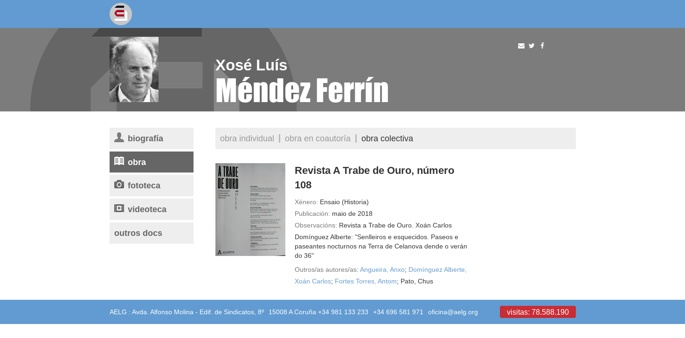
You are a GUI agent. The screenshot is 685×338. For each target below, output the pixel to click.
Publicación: (312, 213)
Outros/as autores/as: (327, 269)
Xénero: (306, 202)
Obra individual (247, 138)
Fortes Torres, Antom (366, 281)
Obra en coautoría (318, 138)
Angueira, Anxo (382, 269)
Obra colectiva (387, 138)
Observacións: (316, 225)
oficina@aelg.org (453, 312)
